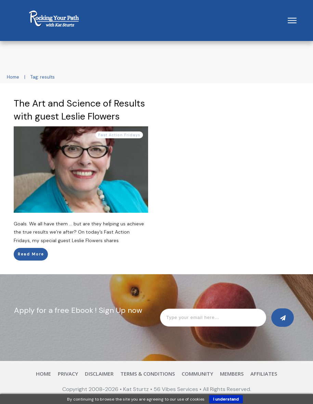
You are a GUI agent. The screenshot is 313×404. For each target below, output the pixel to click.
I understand (226, 399)
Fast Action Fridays (119, 135)
